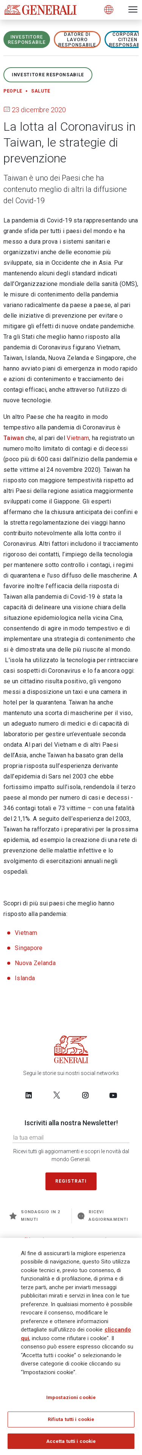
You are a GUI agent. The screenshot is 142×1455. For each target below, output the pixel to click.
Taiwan (13, 438)
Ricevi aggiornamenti (103, 1215)
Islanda (25, 978)
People (12, 91)
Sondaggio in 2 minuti (34, 1215)
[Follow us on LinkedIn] (28, 1095)
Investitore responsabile (27, 39)
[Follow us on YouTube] (113, 1095)
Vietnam (78, 438)
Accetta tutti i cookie (71, 1443)
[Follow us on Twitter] (56, 1095)
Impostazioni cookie (71, 1399)
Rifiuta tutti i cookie (71, 1421)
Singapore (29, 947)
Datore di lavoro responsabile (77, 40)
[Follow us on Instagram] (85, 1095)
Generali (17, 1239)
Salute (40, 91)
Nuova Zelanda (35, 963)
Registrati (71, 1181)
